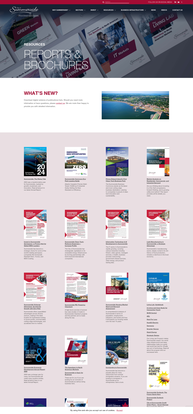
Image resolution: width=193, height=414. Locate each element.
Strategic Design (153, 335)
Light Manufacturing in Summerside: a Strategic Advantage (156, 244)
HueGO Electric (152, 323)
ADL (148, 316)
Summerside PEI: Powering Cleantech (75, 306)
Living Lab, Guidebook (155, 305)
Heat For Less (152, 319)
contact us (60, 103)
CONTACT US (177, 10)
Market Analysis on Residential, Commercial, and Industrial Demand (158, 181)
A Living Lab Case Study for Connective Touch (157, 309)
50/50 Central (152, 313)
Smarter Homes (153, 329)
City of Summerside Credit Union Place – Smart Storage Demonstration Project (157, 405)
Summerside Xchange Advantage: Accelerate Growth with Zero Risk (32, 307)
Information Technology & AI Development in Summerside (116, 243)
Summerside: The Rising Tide (35, 179)
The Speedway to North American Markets (73, 368)
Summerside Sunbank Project (155, 398)
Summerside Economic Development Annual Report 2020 (34, 369)
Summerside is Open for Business (74, 374)
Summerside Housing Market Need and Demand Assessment (117, 307)
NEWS (153, 10)
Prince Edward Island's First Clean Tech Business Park (116, 180)
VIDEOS (164, 10)
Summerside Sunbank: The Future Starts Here (157, 393)
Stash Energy (152, 332)
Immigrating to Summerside (116, 367)
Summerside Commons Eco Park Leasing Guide (75, 180)
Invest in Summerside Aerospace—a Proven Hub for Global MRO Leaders (35, 244)
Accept (120, 410)
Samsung (150, 326)
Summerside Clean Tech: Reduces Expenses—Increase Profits (74, 244)
